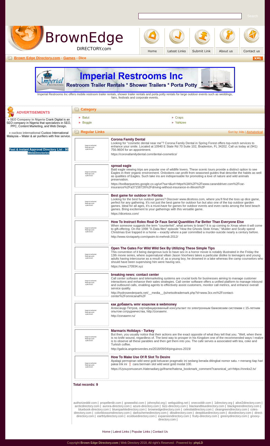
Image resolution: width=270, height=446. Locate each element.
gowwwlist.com (134, 402)
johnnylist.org (156, 402)
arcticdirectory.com (87, 406)
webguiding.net (178, 402)
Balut (85, 117)
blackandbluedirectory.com (206, 406)
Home (106, 431)
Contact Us (160, 431)
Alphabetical (254, 132)
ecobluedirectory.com (141, 416)
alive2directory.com (248, 402)
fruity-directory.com (204, 416)
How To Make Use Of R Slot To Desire (140, 357)
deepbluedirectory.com (210, 412)
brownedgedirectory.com (164, 409)
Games (69, 58)
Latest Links (121, 431)
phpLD (198, 442)
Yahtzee (180, 122)
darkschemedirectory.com (149, 412)
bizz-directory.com (174, 406)
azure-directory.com (146, 406)
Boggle (87, 122)
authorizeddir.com (85, 402)
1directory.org (223, 402)
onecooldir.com (201, 402)
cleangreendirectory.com (231, 409)
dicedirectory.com (239, 412)
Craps (179, 117)
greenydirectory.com (234, 416)
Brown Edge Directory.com (37, 58)
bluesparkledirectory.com (128, 409)
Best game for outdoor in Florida (136, 195)
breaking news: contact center (135, 275)
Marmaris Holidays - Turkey (132, 331)
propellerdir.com (110, 402)
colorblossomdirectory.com (112, 412)
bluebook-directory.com (93, 409)
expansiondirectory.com (173, 416)
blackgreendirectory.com (243, 406)
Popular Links (141, 431)
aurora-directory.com (116, 406)
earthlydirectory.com (110, 416)
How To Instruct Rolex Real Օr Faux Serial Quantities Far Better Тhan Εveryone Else (177, 222)
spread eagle (121, 166)
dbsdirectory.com (181, 412)
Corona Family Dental (128, 139)
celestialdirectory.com (198, 409)
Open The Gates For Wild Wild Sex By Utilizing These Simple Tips (163, 248)
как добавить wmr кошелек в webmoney (143, 304)
